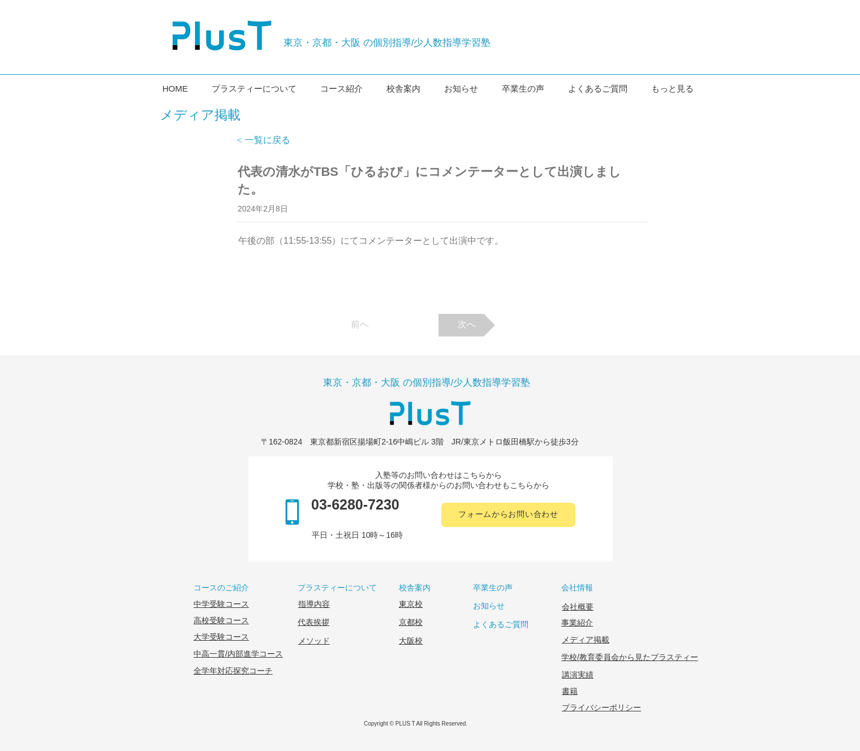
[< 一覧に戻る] (273, 140)
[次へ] (466, 325)
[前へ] (360, 325)
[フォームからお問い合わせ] (508, 515)
